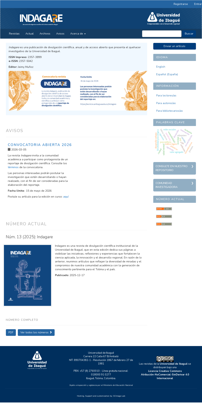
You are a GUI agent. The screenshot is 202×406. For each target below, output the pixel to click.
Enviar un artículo (174, 46)
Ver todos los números (36, 332)
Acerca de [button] (78, 33)
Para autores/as (166, 103)
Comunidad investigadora (167, 185)
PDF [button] (10, 332)
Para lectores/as (166, 95)
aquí (66, 196)
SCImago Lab (119, 396)
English (160, 67)
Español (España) (167, 74)
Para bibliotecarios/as (169, 111)
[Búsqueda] (161, 33)
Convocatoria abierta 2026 (40, 144)
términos (13, 167)
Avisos (60, 33)
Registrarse (181, 4)
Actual (29, 33)
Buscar (189, 33)
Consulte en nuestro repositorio (172, 168)
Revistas (14, 33)
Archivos (45, 33)
